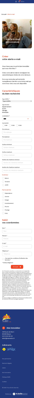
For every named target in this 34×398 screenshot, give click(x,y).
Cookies (4, 381)
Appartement (17, 107)
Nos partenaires (6, 358)
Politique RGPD (6, 377)
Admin (4, 368)
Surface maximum (7, 152)
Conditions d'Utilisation (9, 299)
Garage (17, 110)
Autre (17, 109)
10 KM (13, 125)
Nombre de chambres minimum (10, 159)
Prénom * (4, 235)
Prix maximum (6, 137)
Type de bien (5, 104)
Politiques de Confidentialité (25, 297)
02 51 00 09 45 (7, 336)
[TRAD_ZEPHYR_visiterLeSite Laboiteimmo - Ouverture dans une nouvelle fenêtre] (20, 394)
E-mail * (4, 243)
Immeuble (17, 112)
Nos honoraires (6, 372)
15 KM (19, 125)
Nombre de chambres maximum (11, 167)
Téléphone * (5, 251)
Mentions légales (7, 363)
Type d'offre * (5, 99)
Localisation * (6, 116)
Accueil (3, 14)
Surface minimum (7, 144)
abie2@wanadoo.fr (8, 338)
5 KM (6, 125)
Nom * (4, 228)
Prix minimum (5, 129)
